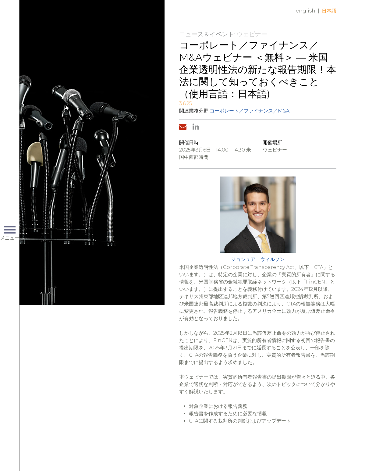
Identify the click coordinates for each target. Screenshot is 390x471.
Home (111, 16)
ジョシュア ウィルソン (258, 259)
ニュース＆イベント (206, 34)
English (305, 11)
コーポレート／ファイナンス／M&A (249, 111)
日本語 (329, 11)
